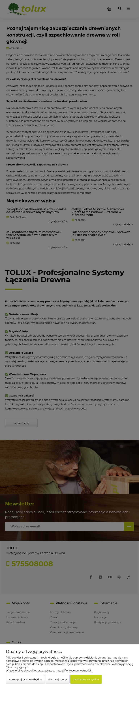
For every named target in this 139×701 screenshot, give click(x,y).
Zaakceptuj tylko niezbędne (25, 679)
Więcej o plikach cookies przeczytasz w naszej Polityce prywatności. (48, 670)
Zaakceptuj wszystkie (86, 679)
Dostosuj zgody (57, 679)
